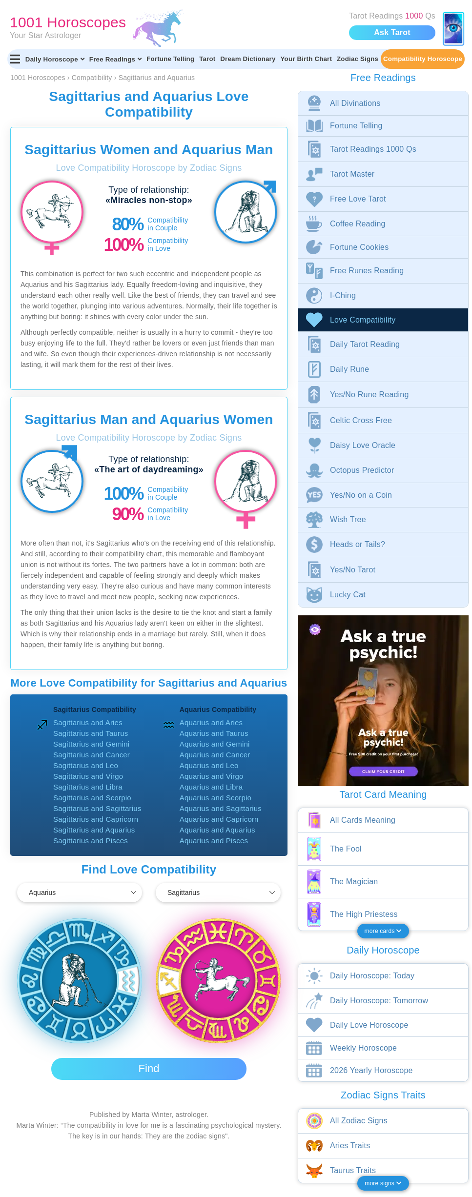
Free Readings (115, 59)
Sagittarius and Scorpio (92, 797)
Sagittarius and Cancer (91, 755)
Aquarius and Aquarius (217, 830)
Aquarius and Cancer (215, 755)
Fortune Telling (170, 58)
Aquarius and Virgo (212, 776)
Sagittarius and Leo (85, 765)
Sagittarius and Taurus (90, 733)
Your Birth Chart (306, 58)
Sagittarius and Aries (88, 722)
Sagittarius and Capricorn (95, 819)
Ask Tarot (392, 32)
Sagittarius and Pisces (90, 840)
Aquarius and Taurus (214, 733)
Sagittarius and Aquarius (94, 830)
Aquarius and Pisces (214, 840)
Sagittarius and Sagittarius (97, 808)
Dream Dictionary (247, 58)
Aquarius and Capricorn (219, 819)
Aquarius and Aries (211, 722)
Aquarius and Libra (211, 787)
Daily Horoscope (54, 59)
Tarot (207, 58)
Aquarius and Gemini (215, 744)
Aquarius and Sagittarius (221, 808)
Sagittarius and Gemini (91, 744)
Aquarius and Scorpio (215, 797)
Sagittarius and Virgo (88, 776)
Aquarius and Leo (209, 765)
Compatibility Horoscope (422, 58)
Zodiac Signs (357, 58)
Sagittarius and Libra (88, 787)
